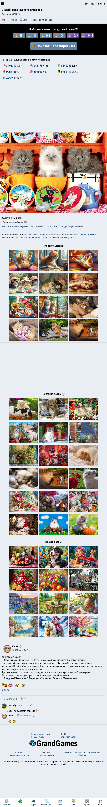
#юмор (5, 729)
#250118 (65, 72)
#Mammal (61, 234)
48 (18, 35)
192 (46, 35)
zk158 (26, 20)
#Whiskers (91, 234)
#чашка (15, 226)
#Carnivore (51, 234)
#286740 (10, 72)
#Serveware (54, 237)
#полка (47, 226)
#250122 (37, 72)
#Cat (26, 234)
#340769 (65, 65)
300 (59, 35)
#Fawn (31, 237)
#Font (38, 237)
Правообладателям (40, 773)
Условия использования (47, 793)
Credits (64, 773)
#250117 (10, 78)
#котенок (6, 226)
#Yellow (82, 234)
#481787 (37, 65)
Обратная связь (68, 776)
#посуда (62, 226)
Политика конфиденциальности (18, 793)
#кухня (54, 226)
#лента (32, 226)
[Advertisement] (53, 108)
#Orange (41, 234)
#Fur (71, 237)
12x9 (73, 35)
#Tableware (72, 234)
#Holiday (65, 237)
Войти (101, 3)
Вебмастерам (37, 776)
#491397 (10, 65)
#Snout (44, 237)
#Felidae (33, 234)
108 (32, 35)
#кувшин (24, 226)
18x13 (87, 35)
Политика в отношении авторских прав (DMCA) (82, 793)
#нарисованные (75, 226)
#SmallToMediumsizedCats (14, 237)
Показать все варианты (53, 46)
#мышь (39, 226)
